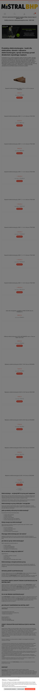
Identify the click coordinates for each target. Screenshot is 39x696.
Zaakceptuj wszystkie (30, 689)
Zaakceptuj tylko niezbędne (10, 689)
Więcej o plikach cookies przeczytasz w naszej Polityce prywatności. (14, 686)
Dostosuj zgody (21, 689)
